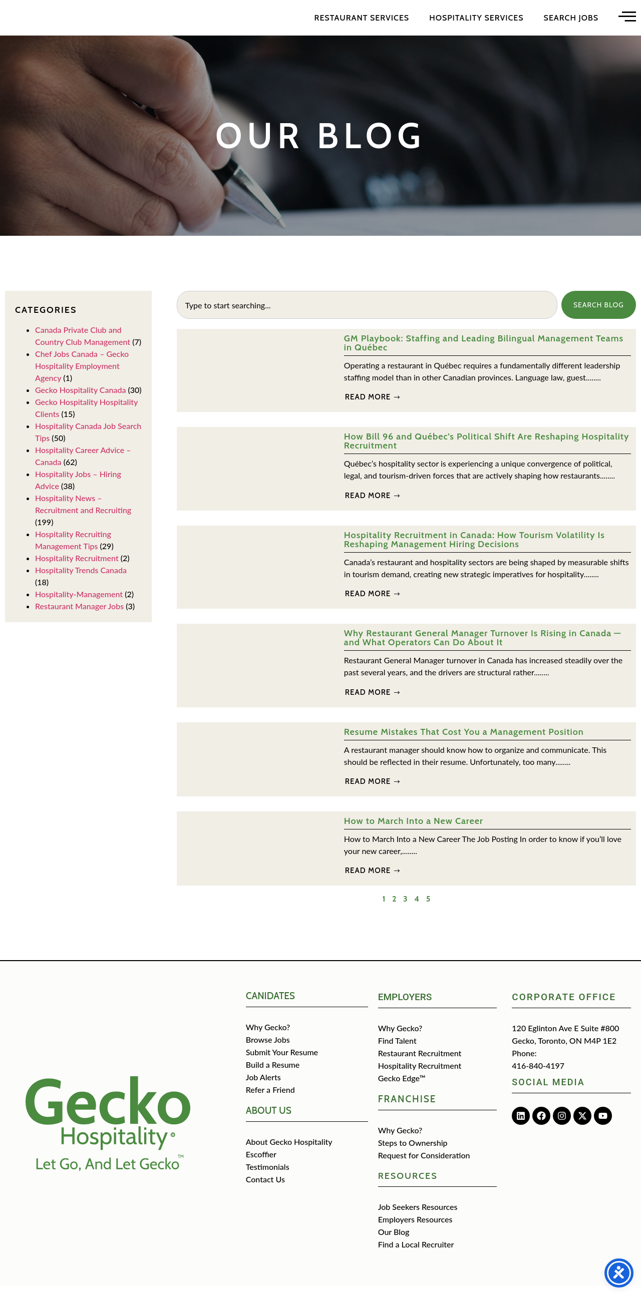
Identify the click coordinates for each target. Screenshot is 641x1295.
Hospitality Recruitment (77, 567)
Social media (548, 1091)
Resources (408, 1185)
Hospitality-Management (79, 603)
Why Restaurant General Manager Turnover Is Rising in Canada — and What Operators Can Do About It (482, 647)
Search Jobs (571, 22)
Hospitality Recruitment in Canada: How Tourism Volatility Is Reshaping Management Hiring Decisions (474, 549)
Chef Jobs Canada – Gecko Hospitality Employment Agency (82, 375)
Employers (405, 1006)
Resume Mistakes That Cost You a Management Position (464, 741)
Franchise (407, 1108)
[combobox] (366, 314)
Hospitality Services (476, 22)
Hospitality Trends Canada (81, 579)
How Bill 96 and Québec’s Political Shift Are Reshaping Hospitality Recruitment (486, 451)
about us (268, 1120)
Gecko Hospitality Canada (80, 399)
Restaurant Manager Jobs (79, 615)
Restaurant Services (362, 22)
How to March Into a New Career (413, 830)
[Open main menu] (627, 21)
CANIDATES (270, 1005)
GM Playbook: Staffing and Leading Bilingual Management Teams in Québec (483, 352)
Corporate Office (564, 1006)
